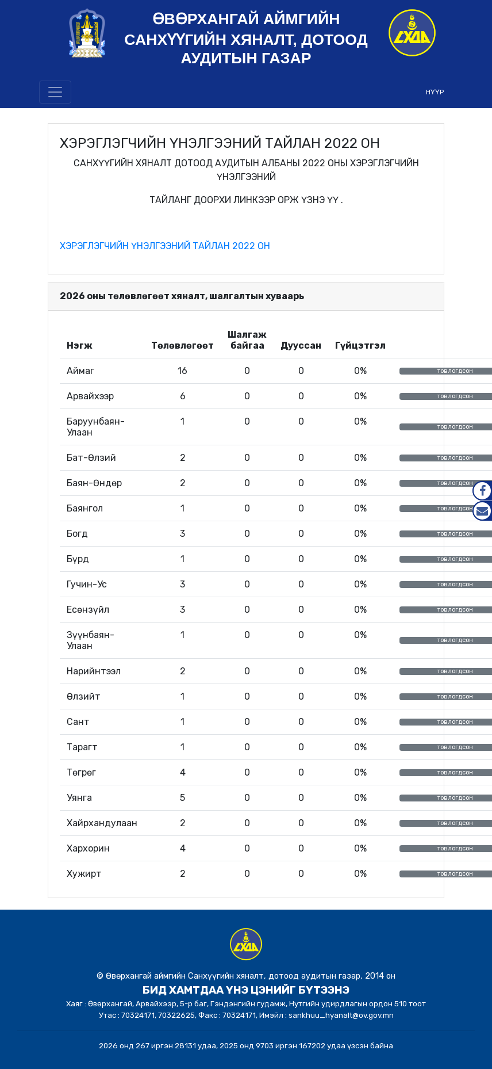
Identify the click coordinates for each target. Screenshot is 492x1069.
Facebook (482, 491)
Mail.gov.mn (482, 511)
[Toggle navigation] (55, 92)
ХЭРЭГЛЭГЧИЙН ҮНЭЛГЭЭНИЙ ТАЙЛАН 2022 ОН (165, 245)
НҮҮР (435, 92)
